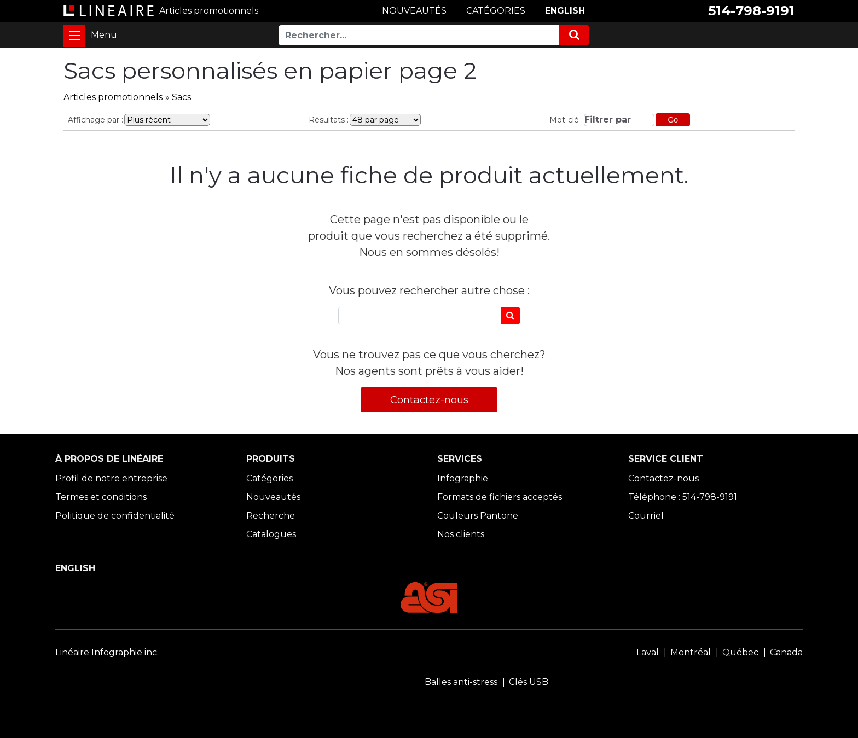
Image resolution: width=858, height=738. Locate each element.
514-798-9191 (751, 11)
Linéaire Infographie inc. (107, 652)
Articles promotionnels (113, 97)
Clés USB (528, 682)
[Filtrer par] (619, 120)
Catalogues (271, 534)
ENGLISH (565, 10)
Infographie (462, 478)
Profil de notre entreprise (111, 478)
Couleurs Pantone (477, 515)
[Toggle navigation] (74, 36)
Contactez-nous (429, 400)
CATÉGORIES (495, 10)
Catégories (269, 478)
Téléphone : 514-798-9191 (682, 497)
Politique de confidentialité (115, 515)
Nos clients (460, 534)
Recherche (270, 515)
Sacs (181, 97)
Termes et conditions (101, 497)
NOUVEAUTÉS (414, 10)
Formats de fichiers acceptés (499, 497)
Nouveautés (273, 497)
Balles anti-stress (461, 682)
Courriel (646, 515)
